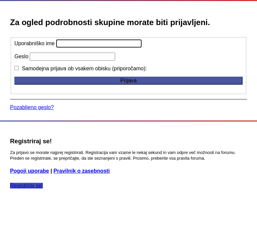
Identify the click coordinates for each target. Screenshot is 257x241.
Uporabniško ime (34, 43)
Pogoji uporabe (29, 171)
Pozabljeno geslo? (32, 107)
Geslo (21, 56)
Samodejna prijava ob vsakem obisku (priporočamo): (80, 68)
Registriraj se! (26, 185)
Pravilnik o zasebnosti (82, 171)
